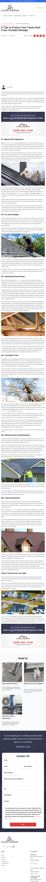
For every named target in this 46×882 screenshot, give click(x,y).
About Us (3, 835)
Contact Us (32, 15)
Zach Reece (9, 65)
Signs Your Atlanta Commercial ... (9, 695)
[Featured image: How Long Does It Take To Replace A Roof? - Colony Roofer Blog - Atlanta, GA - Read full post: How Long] (12, 660)
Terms (12, 797)
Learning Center (5, 841)
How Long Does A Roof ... (11, 662)
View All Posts (5, 25)
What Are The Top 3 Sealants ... (31, 663)
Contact (3, 844)
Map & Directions (34, 842)
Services (10, 15)
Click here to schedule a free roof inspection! (23, 1)
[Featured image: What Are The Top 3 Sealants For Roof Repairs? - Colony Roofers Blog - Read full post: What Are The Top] (34, 660)
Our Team (5, 15)
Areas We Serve (17, 15)
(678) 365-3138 (40, 7)
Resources (24, 15)
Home (2, 833)
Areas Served (4, 839)
